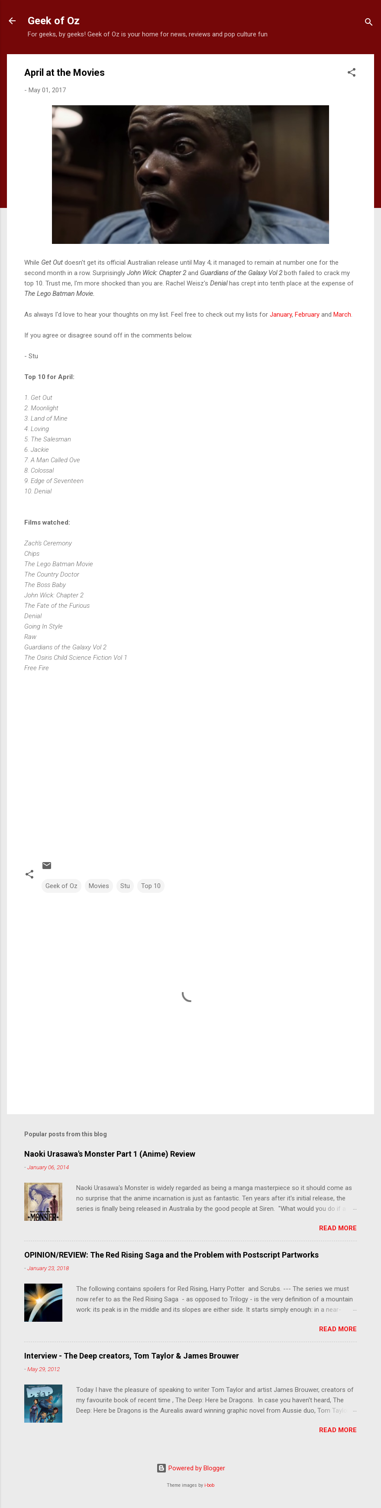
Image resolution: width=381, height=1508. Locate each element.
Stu (125, 886)
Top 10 (151, 886)
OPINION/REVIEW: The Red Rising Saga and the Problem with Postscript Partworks (171, 1254)
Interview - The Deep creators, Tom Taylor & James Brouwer (131, 1355)
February (306, 314)
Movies (99, 886)
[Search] (369, 23)
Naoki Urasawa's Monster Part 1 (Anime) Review (109, 1153)
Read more (338, 1228)
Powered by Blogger (190, 1468)
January (280, 314)
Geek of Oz (54, 21)
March (342, 314)
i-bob (209, 1485)
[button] (351, 74)
